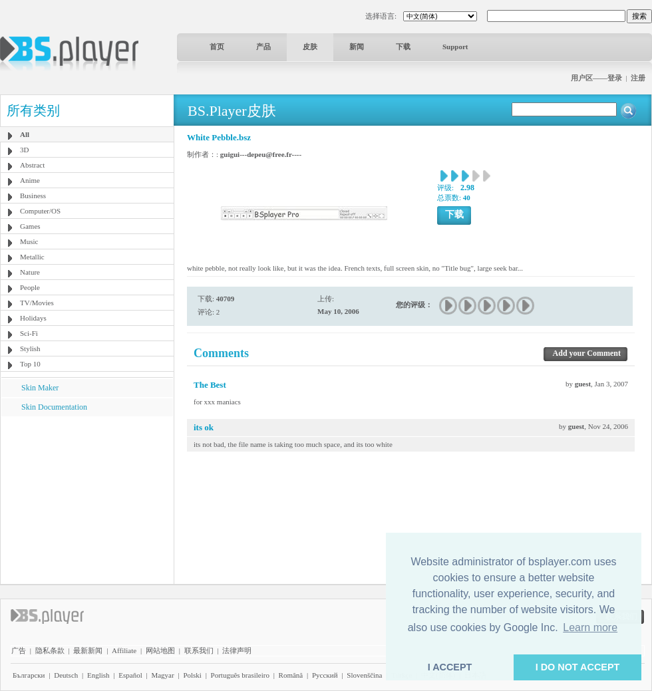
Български (29, 675)
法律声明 (236, 650)
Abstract (32, 165)
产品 (263, 47)
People (30, 287)
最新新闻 (87, 650)
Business (33, 196)
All (24, 134)
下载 (403, 47)
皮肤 (310, 47)
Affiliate (124, 650)
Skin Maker (40, 387)
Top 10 (30, 364)
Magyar (162, 675)
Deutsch (66, 675)
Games (30, 226)
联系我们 (199, 650)
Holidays (33, 318)
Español (130, 675)
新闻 (356, 47)
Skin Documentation (54, 407)
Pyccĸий (325, 675)
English (98, 675)
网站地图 (160, 650)
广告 (18, 650)
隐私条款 (50, 650)
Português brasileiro (240, 675)
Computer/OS (40, 211)
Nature (30, 272)
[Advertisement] (87, 499)
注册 (638, 78)
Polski (192, 675)
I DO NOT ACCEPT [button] (578, 667)
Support (455, 47)
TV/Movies (37, 303)
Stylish (30, 348)
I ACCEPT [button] (450, 667)
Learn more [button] (590, 627)
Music (29, 241)
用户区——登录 (596, 78)
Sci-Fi (29, 333)
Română (291, 675)
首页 (217, 47)
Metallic (32, 257)
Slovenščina (364, 675)
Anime (30, 180)
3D (24, 150)
